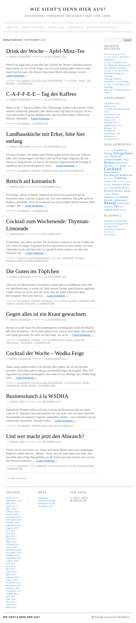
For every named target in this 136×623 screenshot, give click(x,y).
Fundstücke (109, 114)
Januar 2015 (12, 498)
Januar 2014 (12, 514)
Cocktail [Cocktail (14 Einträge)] (112, 168)
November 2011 (14, 585)
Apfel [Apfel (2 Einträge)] (106, 156)
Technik (108, 131)
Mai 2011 (10, 602)
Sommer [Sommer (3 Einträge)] (108, 206)
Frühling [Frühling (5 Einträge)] (121, 177)
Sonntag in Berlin (112, 79)
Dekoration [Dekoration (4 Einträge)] (111, 172)
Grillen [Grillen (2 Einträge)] (121, 181)
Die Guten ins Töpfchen (32, 271)
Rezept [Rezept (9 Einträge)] (110, 203)
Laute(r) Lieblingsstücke (116, 224)
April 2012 (11, 572)
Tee (89, 81)
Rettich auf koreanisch (31, 181)
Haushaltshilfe (57, 466)
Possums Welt (111, 226)
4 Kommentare (14, 469)
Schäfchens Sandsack (114, 229)
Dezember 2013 (13, 517)
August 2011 (12, 593)
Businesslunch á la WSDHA (37, 396)
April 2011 (11, 604)
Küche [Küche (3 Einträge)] (127, 191)
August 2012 (12, 561)
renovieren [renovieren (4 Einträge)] (120, 200)
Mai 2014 (10, 503)
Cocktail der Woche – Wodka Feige (45, 353)
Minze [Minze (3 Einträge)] (115, 194)
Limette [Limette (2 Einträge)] (107, 194)
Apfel (74, 81)
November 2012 (14, 552)
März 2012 (11, 574)
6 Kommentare (46, 303)
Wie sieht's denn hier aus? (68, 9)
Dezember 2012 (13, 550)
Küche (72, 466)
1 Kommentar (25, 83)
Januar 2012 (12, 580)
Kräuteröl (12, 343)
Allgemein (24, 81)
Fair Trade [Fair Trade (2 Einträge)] (109, 178)
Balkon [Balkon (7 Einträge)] (109, 162)
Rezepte (108, 128)
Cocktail (76, 383)
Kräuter (79, 340)
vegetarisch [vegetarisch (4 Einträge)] (111, 209)
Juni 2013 (11, 533)
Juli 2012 (10, 563)
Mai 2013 (10, 536)
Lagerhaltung (86, 301)
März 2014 (11, 509)
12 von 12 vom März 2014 (117, 84)
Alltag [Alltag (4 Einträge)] (108, 153)
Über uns (12, 27)
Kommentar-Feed (46, 503)
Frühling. (108, 87)
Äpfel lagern (69, 301)
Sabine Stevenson (33, 27)
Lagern (10, 303)
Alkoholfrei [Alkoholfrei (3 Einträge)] (120, 150)
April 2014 (11, 506)
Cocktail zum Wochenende (47, 81)
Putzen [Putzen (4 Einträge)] (108, 200)
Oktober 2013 (12, 522)
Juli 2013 (10, 531)
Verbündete (75, 27)
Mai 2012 (10, 569)
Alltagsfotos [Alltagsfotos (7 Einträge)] (123, 153)
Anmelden (43, 498)
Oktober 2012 (12, 555)
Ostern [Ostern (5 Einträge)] (124, 196)
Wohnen (36, 171)
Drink (86, 383)
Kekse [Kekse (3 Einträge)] (126, 188)
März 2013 (11, 541)
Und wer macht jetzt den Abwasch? (45, 436)
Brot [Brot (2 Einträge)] (130, 166)
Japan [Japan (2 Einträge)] (106, 188)
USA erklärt (110, 234)
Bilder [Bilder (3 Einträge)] (123, 166)
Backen (107, 106)
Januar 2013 (12, 547)
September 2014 (14, 500)
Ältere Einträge (16, 478)
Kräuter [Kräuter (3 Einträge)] (119, 191)
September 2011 (14, 591)
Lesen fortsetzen (17, 75)
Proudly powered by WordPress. (112, 617)
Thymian (79, 258)
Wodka (33, 386)
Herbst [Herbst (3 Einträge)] (126, 184)
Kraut (69, 340)
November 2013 (14, 520)
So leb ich (109, 232)
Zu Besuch (109, 139)
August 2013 (12, 528)
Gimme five (110, 117)
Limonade (67, 258)
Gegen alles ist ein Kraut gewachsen (46, 314)
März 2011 (11, 607)
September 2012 (14, 558)
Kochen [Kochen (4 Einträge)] (109, 190)
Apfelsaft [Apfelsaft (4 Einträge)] (116, 156)
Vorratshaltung (26, 303)
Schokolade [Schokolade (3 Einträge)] (123, 203)
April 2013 (11, 539)
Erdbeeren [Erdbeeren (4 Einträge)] (126, 175)
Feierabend (13, 386)
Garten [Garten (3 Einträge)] (108, 181)
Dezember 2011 (13, 583)
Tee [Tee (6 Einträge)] (116, 206)
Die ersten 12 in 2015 (114, 54)
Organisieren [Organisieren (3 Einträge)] (111, 197)
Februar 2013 (12, 544)
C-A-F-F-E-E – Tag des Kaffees (41, 94)
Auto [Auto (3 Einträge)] (126, 160)
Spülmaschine (85, 466)
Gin (59, 258)
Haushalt (47, 301)
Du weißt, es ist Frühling (116, 81)
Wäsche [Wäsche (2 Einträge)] (123, 210)
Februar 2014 (12, 511)
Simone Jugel (56, 27)
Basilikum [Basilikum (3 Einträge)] (122, 163)
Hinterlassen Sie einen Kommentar (63, 171)
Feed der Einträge (47, 500)
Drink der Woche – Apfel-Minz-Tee (45, 51)
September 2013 (14, 525)
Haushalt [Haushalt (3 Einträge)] (117, 184)
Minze (82, 81)
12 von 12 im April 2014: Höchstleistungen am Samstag (116, 73)
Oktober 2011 (12, 588)
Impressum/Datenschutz (102, 27)
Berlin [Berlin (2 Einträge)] (116, 166)
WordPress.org (45, 506)
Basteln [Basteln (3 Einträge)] (108, 166)
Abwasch (42, 466)
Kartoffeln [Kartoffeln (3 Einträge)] (116, 188)
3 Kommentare (40, 211)
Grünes (35, 301)
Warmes (10, 83)
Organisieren (110, 125)
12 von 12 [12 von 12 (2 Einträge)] (108, 150)
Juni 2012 (11, 566)
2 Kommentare (40, 124)
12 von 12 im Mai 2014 (115, 62)
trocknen (26, 343)
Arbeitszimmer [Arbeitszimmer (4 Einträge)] (113, 159)
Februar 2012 (12, 577)
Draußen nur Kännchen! (115, 221)
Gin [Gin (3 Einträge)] (114, 181)
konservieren (56, 340)
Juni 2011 (11, 599)
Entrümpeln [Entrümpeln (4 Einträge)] (111, 175)
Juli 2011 (10, 596)
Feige (24, 386)
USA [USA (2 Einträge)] (122, 207)
